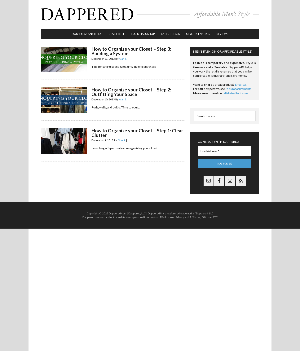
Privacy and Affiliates (188, 217)
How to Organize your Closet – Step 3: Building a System (131, 51)
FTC (215, 217)
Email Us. (241, 84)
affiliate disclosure (235, 93)
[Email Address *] (224, 151)
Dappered (150, 14)
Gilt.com (207, 217)
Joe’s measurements (238, 88)
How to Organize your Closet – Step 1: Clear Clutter (137, 133)
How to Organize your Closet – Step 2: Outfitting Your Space (131, 92)
